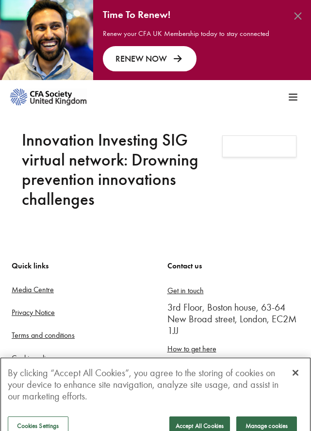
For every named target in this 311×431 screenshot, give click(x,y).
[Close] (295, 376)
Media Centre (33, 289)
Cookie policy (32, 358)
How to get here (191, 348)
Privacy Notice (33, 312)
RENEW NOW (149, 58)
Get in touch (185, 290)
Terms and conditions (43, 335)
